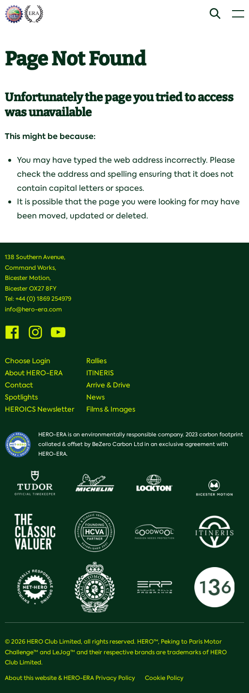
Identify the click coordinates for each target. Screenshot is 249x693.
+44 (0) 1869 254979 (43, 299)
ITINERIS (100, 373)
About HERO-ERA (33, 373)
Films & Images (110, 409)
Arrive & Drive (108, 385)
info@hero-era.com (33, 309)
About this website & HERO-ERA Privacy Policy (70, 678)
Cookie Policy (164, 678)
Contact (19, 385)
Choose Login (27, 360)
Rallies (96, 360)
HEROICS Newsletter (39, 409)
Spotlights (21, 397)
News (95, 397)
